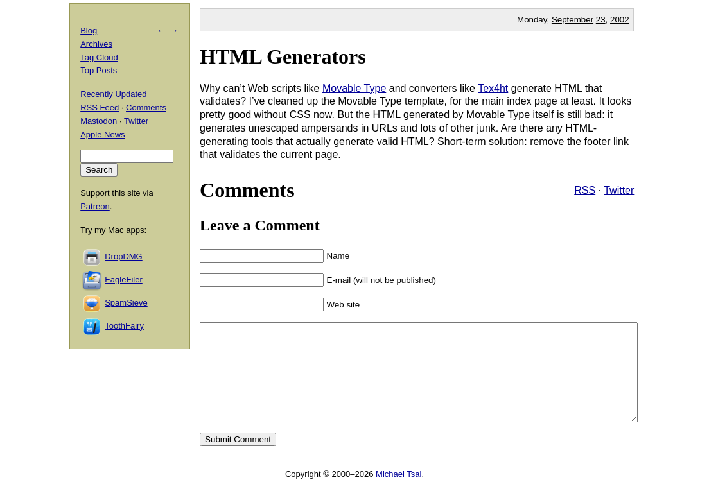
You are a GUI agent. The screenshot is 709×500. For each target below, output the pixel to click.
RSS (584, 190)
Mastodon (98, 121)
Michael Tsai (398, 493)
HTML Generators (283, 56)
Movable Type (354, 88)
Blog (88, 30)
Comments (146, 107)
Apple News (102, 134)
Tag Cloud (99, 57)
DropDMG (124, 256)
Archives (96, 44)
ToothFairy (124, 326)
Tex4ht (493, 88)
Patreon (95, 206)
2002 (619, 19)
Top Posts (98, 70)
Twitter (619, 190)
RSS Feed (99, 107)
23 (601, 19)
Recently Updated (113, 94)
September (572, 19)
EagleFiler (124, 279)
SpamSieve (126, 302)
